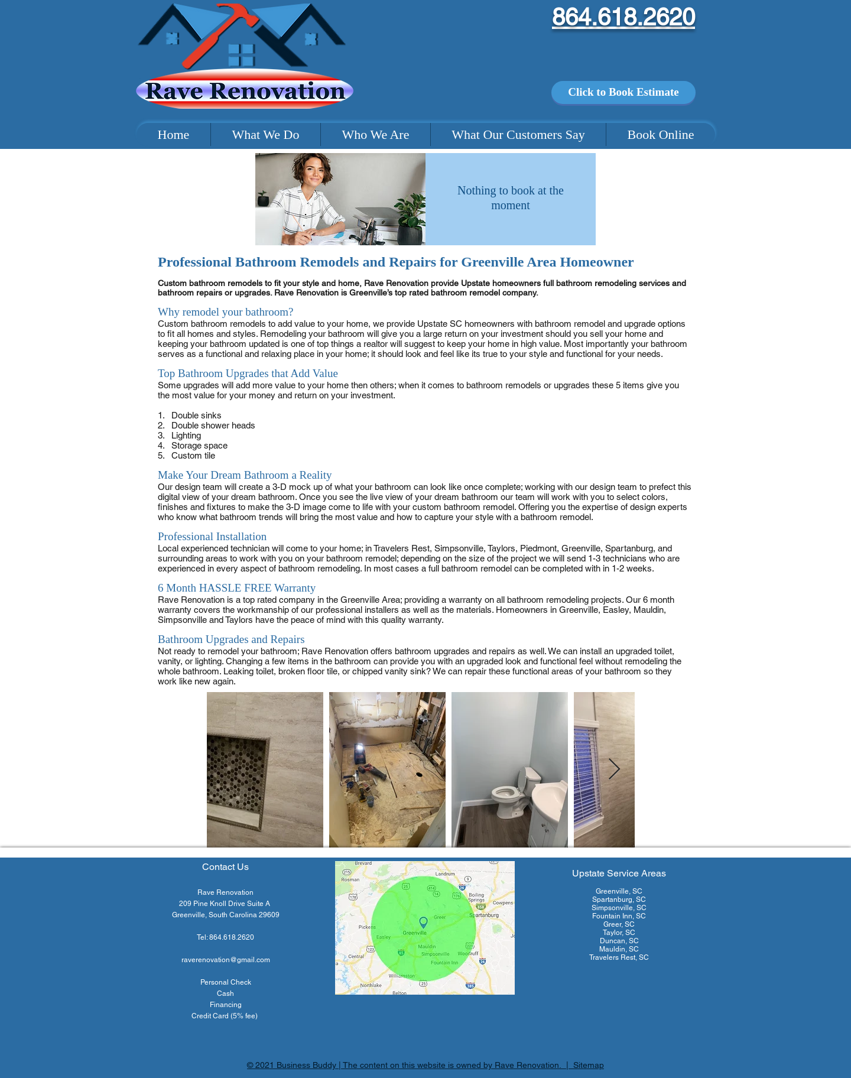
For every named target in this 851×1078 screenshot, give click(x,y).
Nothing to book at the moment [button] (510, 198)
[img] (340, 199)
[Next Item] (614, 769)
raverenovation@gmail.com (225, 960)
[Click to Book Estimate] (623, 92)
